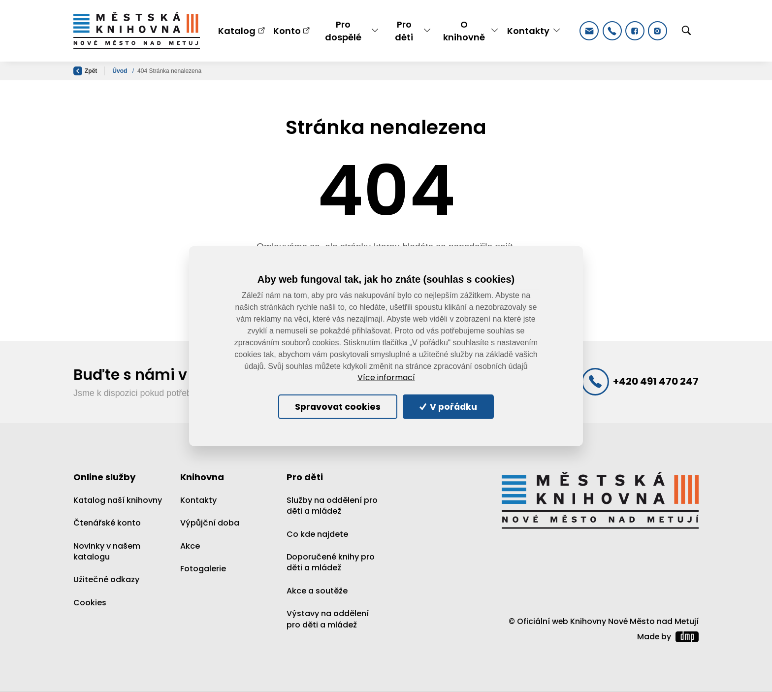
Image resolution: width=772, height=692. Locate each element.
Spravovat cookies (338, 406)
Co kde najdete (317, 534)
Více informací (386, 377)
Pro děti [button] (404, 30)
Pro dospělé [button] (343, 30)
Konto (287, 31)
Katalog (237, 31)
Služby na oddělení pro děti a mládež (332, 505)
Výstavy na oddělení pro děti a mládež (328, 619)
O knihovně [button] (464, 30)
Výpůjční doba (209, 522)
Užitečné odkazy (106, 579)
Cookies (89, 602)
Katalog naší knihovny (117, 500)
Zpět (85, 70)
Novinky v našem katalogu (106, 551)
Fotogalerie (203, 568)
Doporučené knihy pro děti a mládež (331, 562)
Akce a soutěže (317, 590)
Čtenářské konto (107, 522)
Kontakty (198, 500)
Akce (190, 546)
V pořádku (448, 406)
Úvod (120, 70)
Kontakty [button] (528, 31)
